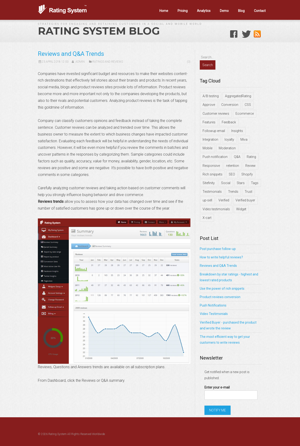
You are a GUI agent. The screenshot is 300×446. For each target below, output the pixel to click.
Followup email (214, 131)
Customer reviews (216, 113)
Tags (254, 183)
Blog (241, 11)
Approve (209, 105)
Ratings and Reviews (107, 61)
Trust (248, 191)
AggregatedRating (238, 96)
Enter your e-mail (217, 387)
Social (225, 183)
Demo (224, 11)
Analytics (204, 11)
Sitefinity (209, 183)
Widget (241, 209)
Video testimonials (216, 209)
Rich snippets (212, 174)
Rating (251, 157)
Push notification (215, 157)
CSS (248, 105)
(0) (188, 61)
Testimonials (212, 191)
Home (163, 11)
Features (209, 122)
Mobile (207, 148)
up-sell (207, 200)
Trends (233, 191)
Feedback (229, 122)
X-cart (207, 218)
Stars (241, 183)
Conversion (229, 105)
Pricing (183, 11)
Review (250, 166)
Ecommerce (245, 113)
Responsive (211, 166)
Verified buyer (245, 200)
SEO (232, 174)
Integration (210, 139)
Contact (260, 11)
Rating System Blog (99, 31)
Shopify (247, 174)
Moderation (227, 148)
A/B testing (211, 96)
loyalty (229, 139)
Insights (237, 131)
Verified (223, 200)
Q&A (237, 157)
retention (232, 166)
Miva (243, 139)
